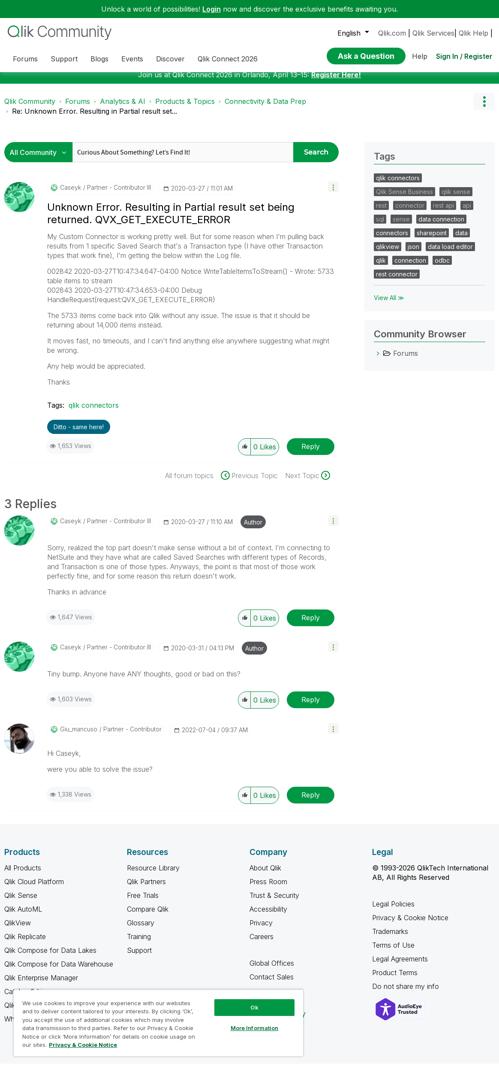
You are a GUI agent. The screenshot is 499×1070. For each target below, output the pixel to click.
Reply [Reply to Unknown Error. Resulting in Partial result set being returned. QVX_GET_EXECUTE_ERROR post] (310, 453)
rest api (443, 211)
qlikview (387, 253)
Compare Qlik (147, 915)
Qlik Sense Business (404, 198)
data (461, 239)
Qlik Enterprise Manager (41, 984)
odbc (442, 266)
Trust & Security (274, 901)
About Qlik (265, 874)
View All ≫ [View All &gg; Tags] (389, 304)
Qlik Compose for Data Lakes (50, 956)
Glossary (140, 929)
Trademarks (390, 938)
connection (410, 266)
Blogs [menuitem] (99, 59)
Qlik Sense (20, 901)
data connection (441, 225)
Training (139, 943)
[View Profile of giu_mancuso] (78, 736)
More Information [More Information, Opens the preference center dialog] (255, 1028)
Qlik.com (392, 33)
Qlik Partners (146, 888)
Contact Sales (272, 983)
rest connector (397, 280)
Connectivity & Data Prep (265, 107)
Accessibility (268, 915)
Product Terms (395, 979)
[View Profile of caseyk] (70, 194)
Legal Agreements (400, 965)
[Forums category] (378, 359)
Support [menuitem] (64, 59)
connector (409, 211)
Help (419, 56)
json (413, 253)
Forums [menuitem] (25, 59)
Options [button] (484, 107)
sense (401, 225)
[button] (333, 193)
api (467, 211)
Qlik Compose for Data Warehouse (58, 970)
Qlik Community (29, 107)
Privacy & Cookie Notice (410, 924)
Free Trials (143, 901)
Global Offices (272, 969)
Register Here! (336, 81)
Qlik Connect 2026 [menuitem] (228, 59)
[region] (158, 1022)
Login (211, 9)
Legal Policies (393, 910)
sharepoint (432, 239)
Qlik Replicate (25, 943)
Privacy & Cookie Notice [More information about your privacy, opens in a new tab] (83, 1044)
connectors (392, 239)
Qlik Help (473, 33)
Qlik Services (433, 33)
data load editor (450, 253)
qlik (381, 266)
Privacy (261, 929)
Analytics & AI (122, 107)
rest (381, 211)
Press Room (268, 888)
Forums (77, 107)
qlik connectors (94, 411)
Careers (262, 943)
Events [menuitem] (132, 59)
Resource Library (153, 874)
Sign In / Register (464, 56)
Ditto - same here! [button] (79, 433)
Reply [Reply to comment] (310, 624)
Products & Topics (185, 107)
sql (380, 225)
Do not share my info (406, 992)
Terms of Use (393, 951)
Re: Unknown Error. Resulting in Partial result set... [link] (94, 117)
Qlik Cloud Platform (34, 888)
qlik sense (456, 198)
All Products (22, 874)
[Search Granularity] (40, 159)
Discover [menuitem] (170, 59)
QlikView (17, 929)
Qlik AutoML (23, 915)
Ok (254, 1007)
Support (139, 956)
